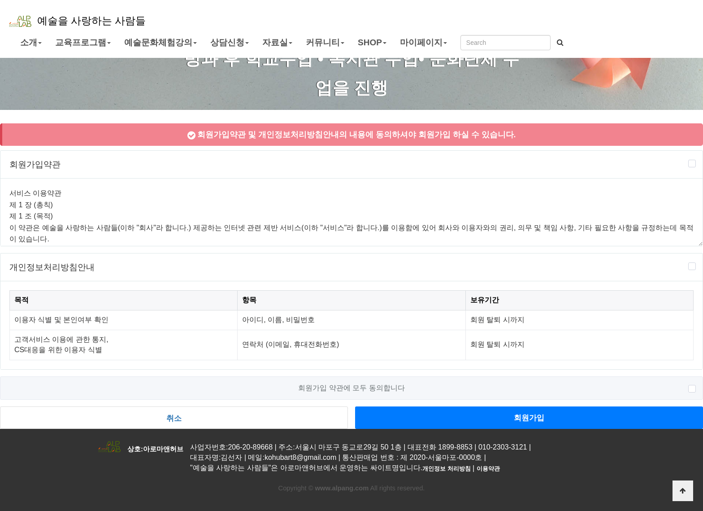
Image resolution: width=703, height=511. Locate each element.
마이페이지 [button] (423, 42)
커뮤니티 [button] (325, 42)
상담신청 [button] (229, 42)
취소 (174, 418)
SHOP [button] (372, 42)
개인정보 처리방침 (446, 468)
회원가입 (529, 417)
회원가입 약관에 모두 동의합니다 (351, 388)
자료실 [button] (277, 42)
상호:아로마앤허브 (155, 449)
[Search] (505, 42)
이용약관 (488, 468)
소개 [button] (31, 42)
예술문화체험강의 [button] (160, 42)
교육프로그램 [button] (83, 42)
